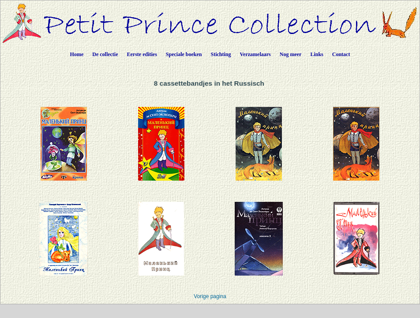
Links (316, 54)
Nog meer (291, 54)
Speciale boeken (184, 54)
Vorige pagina (210, 296)
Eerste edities (142, 54)
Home (77, 54)
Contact (341, 54)
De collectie (105, 54)
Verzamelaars (255, 54)
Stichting (221, 54)
